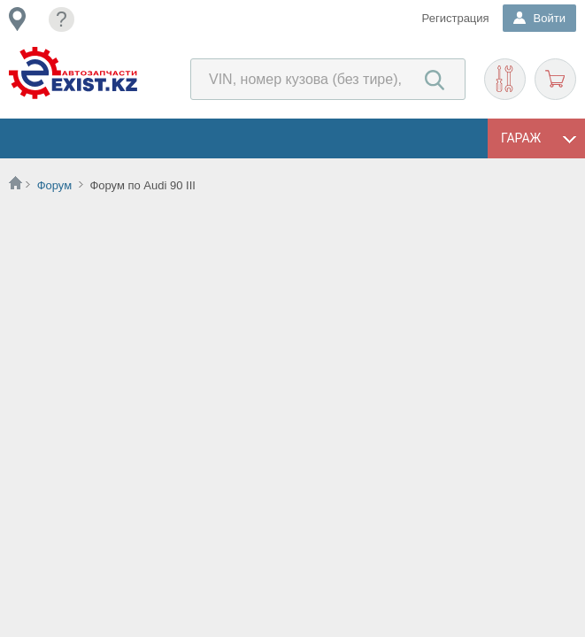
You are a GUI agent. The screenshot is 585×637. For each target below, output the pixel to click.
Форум (55, 185)
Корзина (555, 79)
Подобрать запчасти (505, 79)
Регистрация (455, 18)
